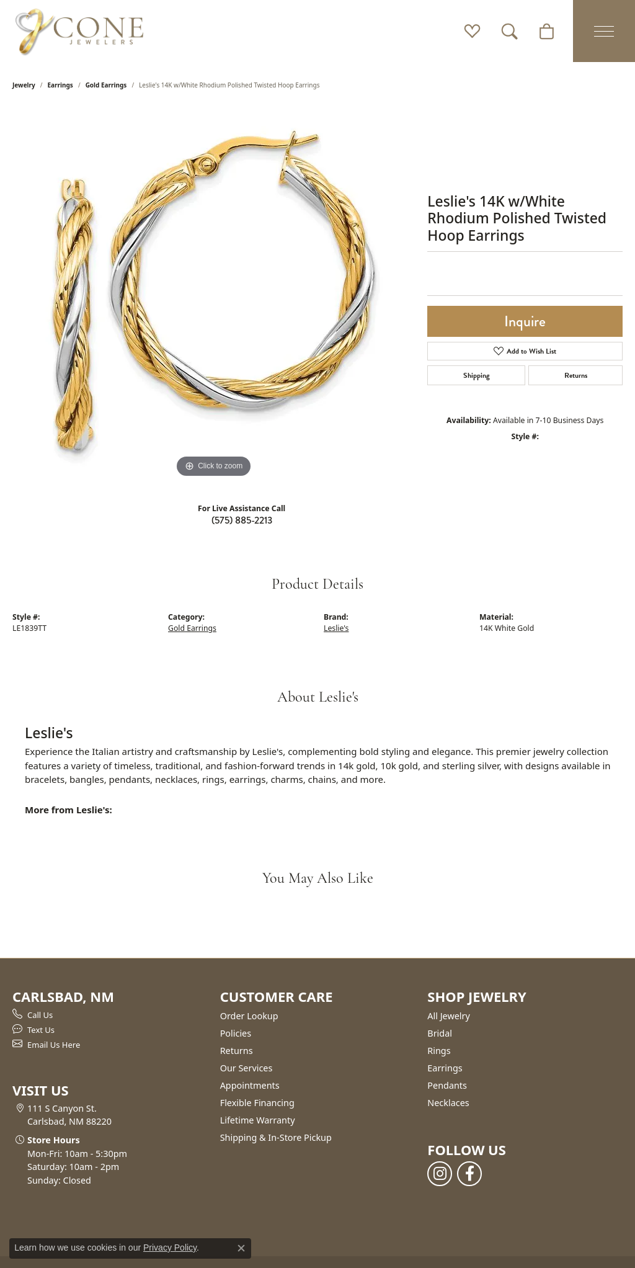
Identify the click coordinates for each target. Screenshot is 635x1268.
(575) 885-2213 (241, 520)
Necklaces (448, 1103)
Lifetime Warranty (257, 1120)
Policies (235, 1033)
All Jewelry (448, 1016)
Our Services (246, 1068)
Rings (438, 1050)
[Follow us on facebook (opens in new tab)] (469, 1173)
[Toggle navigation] (604, 31)
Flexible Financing (257, 1103)
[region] (214, 295)
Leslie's (336, 628)
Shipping (476, 375)
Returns (575, 375)
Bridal (439, 1033)
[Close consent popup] (241, 1248)
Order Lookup (249, 1016)
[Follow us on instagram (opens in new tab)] (439, 1173)
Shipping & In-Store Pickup (276, 1137)
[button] (472, 31)
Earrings (60, 85)
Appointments (250, 1085)
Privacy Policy (170, 1247)
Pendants (447, 1085)
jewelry (23, 85)
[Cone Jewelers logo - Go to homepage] (79, 31)
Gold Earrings (106, 85)
